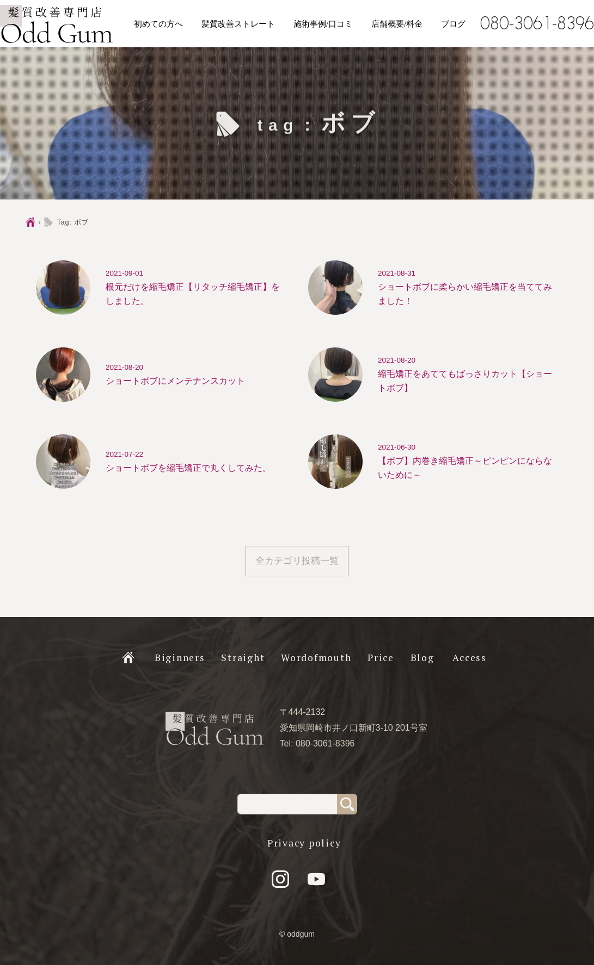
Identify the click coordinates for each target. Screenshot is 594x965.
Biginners (180, 657)
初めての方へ (158, 24)
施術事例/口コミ (323, 24)
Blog (422, 657)
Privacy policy (304, 843)
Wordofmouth (316, 657)
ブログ (453, 24)
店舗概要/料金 (396, 24)
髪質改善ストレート (238, 24)
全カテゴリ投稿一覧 (297, 561)
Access (469, 657)
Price (381, 657)
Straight (243, 657)
